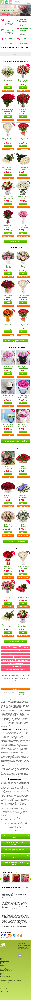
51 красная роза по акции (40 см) (7, 110)
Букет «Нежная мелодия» (23, 81)
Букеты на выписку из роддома (15, 669)
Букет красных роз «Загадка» (8, 567)
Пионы (24, 654)
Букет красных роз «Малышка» (23, 596)
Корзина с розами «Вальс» (23, 526)
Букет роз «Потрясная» (23, 226)
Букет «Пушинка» (23, 267)
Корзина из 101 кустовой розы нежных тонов (8, 526)
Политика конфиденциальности (7, 982)
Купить (8, 87)
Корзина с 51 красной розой (8, 496)
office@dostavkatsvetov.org (24, 945)
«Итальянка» (7, 80)
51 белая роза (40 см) (23, 197)
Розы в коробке (9, 654)
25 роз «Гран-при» (23, 110)
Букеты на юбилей (15, 666)
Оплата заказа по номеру (6, 970)
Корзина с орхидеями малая (8, 468)
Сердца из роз (23, 650)
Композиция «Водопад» (23, 496)
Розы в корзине (8, 650)
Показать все (19, 872)
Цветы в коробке (8, 660)
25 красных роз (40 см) (23, 139)
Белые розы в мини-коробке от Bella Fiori (8, 426)
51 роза (15, 647)
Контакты (2, 974)
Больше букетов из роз (15, 641)
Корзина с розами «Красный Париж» (23, 469)
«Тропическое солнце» (8, 325)
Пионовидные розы (22, 657)
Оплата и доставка (4, 969)
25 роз (5, 647)
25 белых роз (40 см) (23, 168)
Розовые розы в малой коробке (23, 396)
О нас (1, 973)
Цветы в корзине (23, 660)
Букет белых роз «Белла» (8, 168)
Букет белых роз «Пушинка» (8, 139)
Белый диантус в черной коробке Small (8, 397)
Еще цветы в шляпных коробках (15, 441)
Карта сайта (3, 984)
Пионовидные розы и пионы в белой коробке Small (23, 427)
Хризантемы (6, 657)
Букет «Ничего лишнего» (8, 226)
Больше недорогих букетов (15, 341)
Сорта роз (2, 972)
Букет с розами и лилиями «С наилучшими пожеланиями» (8, 199)
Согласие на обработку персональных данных (11, 980)
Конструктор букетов (5, 976)
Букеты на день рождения (15, 663)
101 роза (25, 647)
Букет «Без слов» (8, 296)
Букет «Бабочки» (8, 267)
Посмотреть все (5, 937)
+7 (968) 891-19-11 (23, 692)
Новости (2, 965)
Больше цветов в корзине (15, 541)
